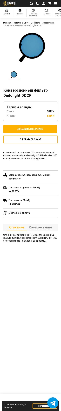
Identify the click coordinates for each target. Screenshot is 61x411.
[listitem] (30, 47)
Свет (26, 23)
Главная (7, 23)
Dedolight (35, 23)
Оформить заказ (30, 139)
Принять (44, 405)
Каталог (17, 23)
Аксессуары (48, 23)
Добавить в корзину (30, 129)
